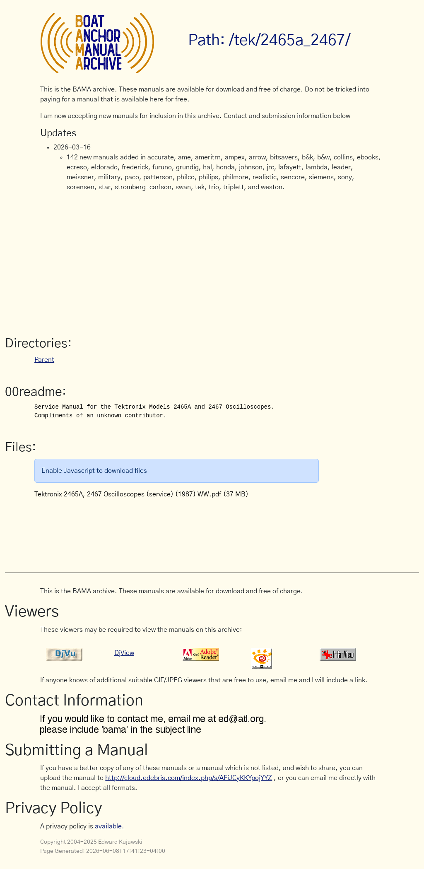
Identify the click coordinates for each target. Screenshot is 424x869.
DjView (124, 653)
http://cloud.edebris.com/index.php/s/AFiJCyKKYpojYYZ (188, 778)
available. (109, 826)
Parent (44, 359)
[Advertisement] (212, 261)
